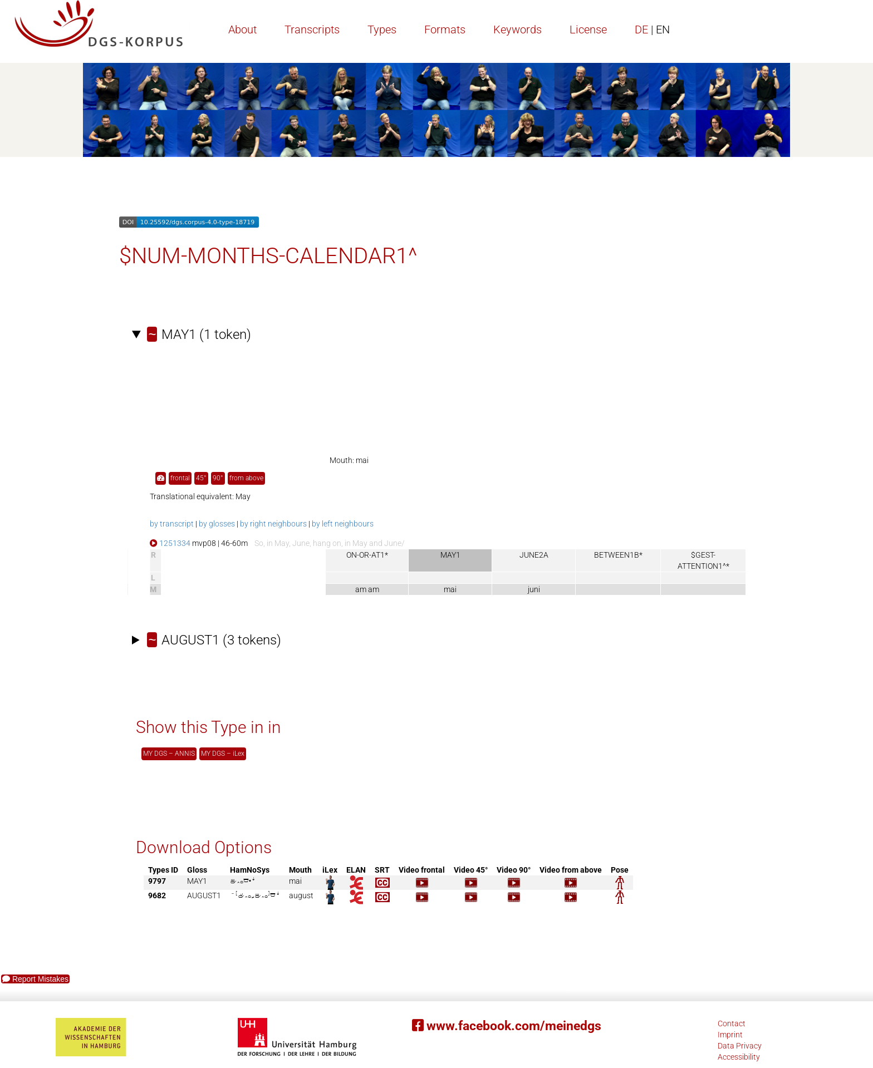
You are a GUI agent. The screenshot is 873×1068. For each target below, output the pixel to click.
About (242, 29)
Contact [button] (732, 1023)
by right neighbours (273, 523)
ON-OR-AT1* (367, 554)
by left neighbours (343, 523)
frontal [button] (180, 478)
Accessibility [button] (739, 1056)
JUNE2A (533, 554)
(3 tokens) (214, 640)
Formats (444, 29)
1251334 (170, 543)
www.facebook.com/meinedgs (506, 1025)
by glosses (217, 523)
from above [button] (246, 478)
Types (381, 29)
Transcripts (312, 29)
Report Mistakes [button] (35, 979)
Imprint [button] (730, 1034)
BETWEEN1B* (618, 554)
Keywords (517, 29)
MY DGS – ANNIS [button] (169, 753)
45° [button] (201, 478)
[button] (160, 478)
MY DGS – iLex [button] (222, 753)
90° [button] (218, 478)
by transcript (172, 523)
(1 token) (199, 334)
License (588, 29)
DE (652, 29)
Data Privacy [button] (740, 1045)
